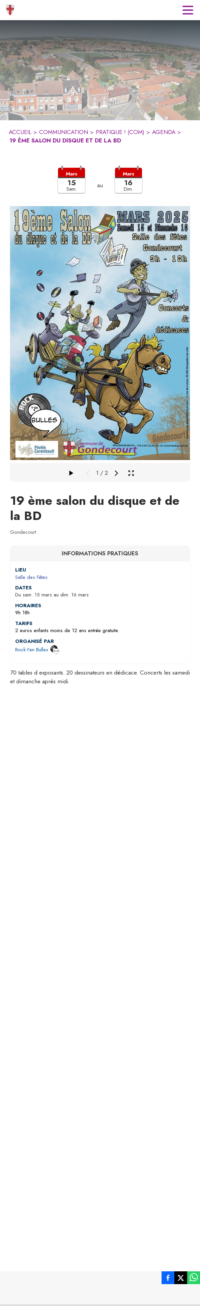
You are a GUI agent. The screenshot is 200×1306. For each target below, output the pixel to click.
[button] (100, 184)
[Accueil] (10, 10)
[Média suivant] (116, 473)
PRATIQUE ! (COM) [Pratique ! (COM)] (120, 132)
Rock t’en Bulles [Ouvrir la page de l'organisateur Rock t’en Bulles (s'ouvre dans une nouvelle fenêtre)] (31, 649)
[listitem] (168, 1279)
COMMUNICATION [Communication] (63, 132)
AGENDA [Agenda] (163, 132)
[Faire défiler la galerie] (71, 473)
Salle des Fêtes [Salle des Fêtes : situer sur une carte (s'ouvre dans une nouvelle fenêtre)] (31, 577)
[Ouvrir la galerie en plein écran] (131, 473)
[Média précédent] (87, 473)
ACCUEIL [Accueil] (20, 132)
